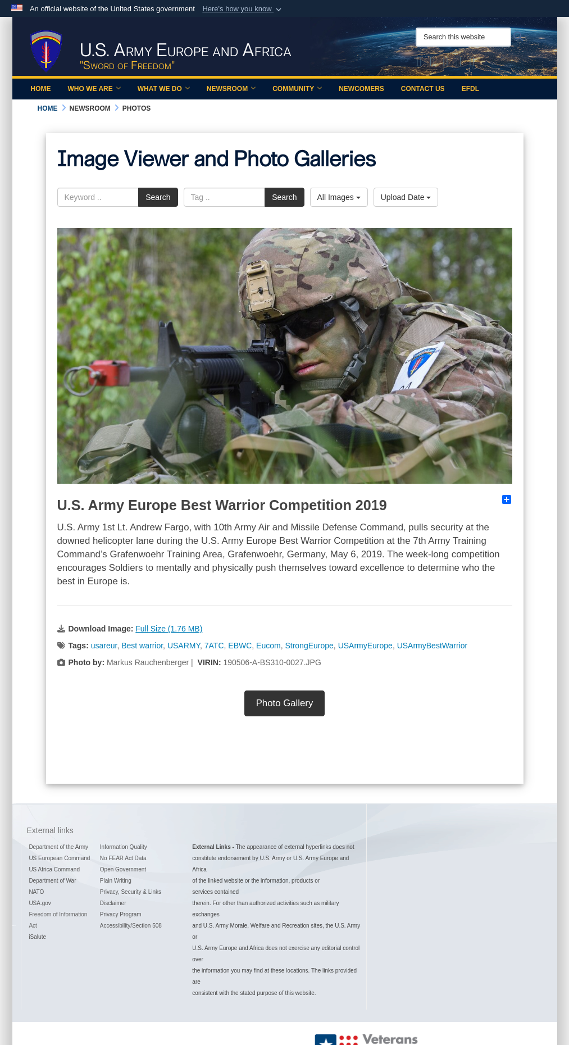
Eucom (268, 645)
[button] (243, 9)
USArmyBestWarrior (432, 645)
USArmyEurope (365, 645)
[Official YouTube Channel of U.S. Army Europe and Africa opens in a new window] (459, 63)
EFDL (470, 89)
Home (41, 89)
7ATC (214, 645)
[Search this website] (463, 37)
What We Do (164, 89)
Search (157, 197)
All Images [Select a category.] (339, 197)
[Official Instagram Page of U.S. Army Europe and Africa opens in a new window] (446, 63)
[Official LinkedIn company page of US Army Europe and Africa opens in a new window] (472, 63)
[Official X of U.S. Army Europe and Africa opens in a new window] (419, 63)
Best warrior (142, 645)
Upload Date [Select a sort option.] (406, 197)
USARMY (183, 645)
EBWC (240, 645)
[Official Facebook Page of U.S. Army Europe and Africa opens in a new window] (432, 63)
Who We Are (94, 89)
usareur (104, 645)
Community (297, 89)
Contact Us (423, 89)
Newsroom (231, 89)
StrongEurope (309, 645)
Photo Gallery (284, 703)
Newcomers (361, 89)
